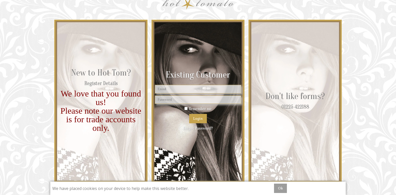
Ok (280, 188)
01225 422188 (295, 107)
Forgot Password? (198, 128)
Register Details (100, 83)
